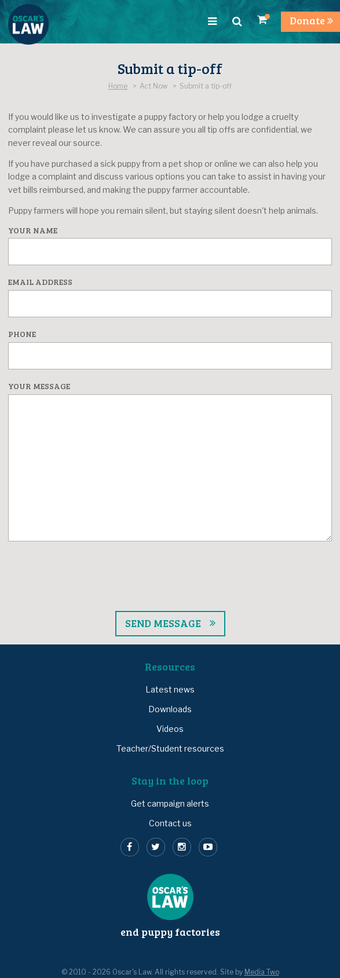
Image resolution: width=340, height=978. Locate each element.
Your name (32, 231)
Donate (311, 20)
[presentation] (170, 603)
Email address (40, 282)
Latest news (170, 689)
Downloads (170, 709)
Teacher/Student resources (170, 748)
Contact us (170, 823)
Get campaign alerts (170, 803)
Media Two (261, 972)
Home (117, 86)
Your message (39, 386)
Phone (22, 334)
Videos (170, 729)
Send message (163, 623)
